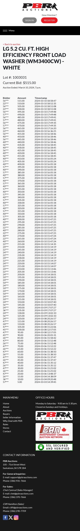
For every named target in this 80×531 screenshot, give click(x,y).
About (6, 406)
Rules (5, 424)
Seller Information (12, 417)
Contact (7, 431)
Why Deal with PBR (12, 420)
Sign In (29, 20)
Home (6, 403)
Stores (6, 427)
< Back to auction (11, 44)
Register (49, 20)
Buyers (6, 413)
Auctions (7, 410)
